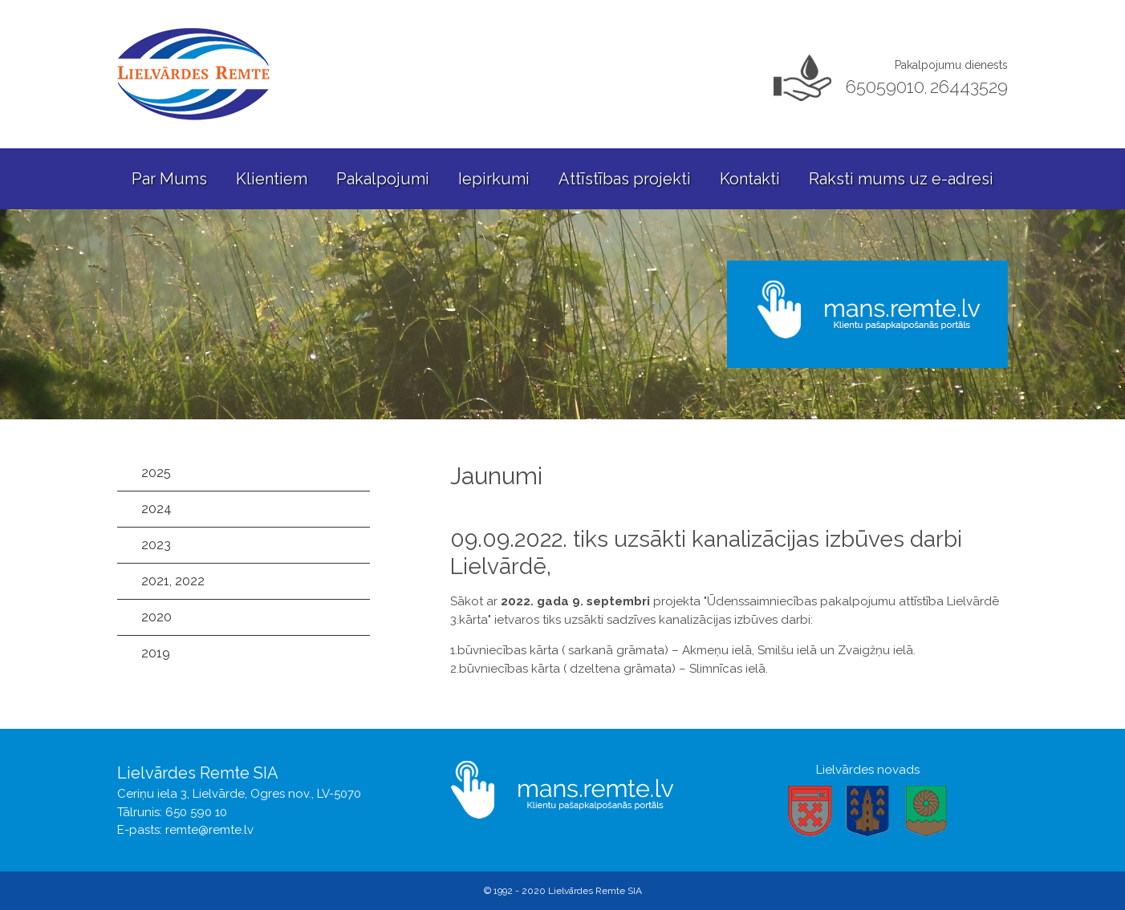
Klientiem (271, 178)
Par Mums (169, 178)
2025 (156, 472)
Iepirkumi (494, 178)
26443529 (969, 86)
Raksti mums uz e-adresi (901, 178)
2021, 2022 (173, 580)
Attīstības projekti (624, 178)
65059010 (885, 86)
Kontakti (750, 178)
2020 (156, 617)
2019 (155, 653)
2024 (156, 508)
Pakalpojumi (382, 178)
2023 (156, 544)
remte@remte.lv (209, 830)
